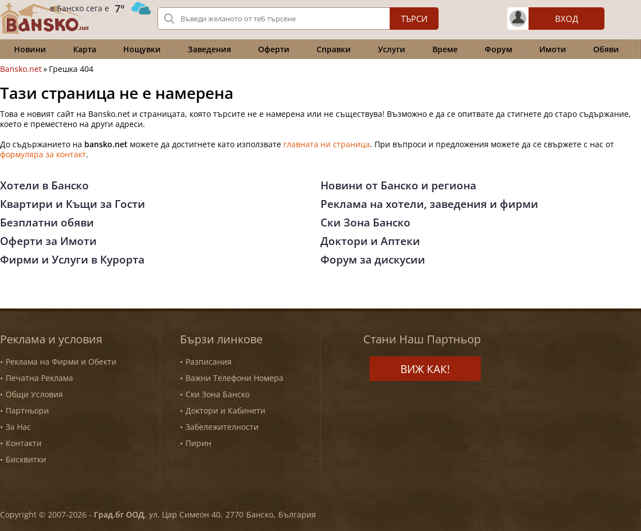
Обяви (606, 49)
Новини (30, 49)
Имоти (552, 49)
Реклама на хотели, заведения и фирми (429, 204)
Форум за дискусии (372, 259)
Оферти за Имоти (48, 241)
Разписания (209, 361)
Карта (84, 49)
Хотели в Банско (44, 185)
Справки (334, 49)
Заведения (209, 49)
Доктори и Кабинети (225, 410)
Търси (414, 18)
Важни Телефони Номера (234, 378)
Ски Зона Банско (365, 222)
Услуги (391, 49)
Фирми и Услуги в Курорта (72, 259)
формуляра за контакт (43, 154)
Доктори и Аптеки (370, 241)
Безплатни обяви (47, 222)
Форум (498, 49)
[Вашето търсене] (298, 18)
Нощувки (142, 49)
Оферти (274, 49)
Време (445, 49)
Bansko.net (21, 69)
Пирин (198, 443)
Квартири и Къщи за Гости (72, 204)
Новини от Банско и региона (398, 185)
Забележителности (222, 426)
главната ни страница (326, 144)
